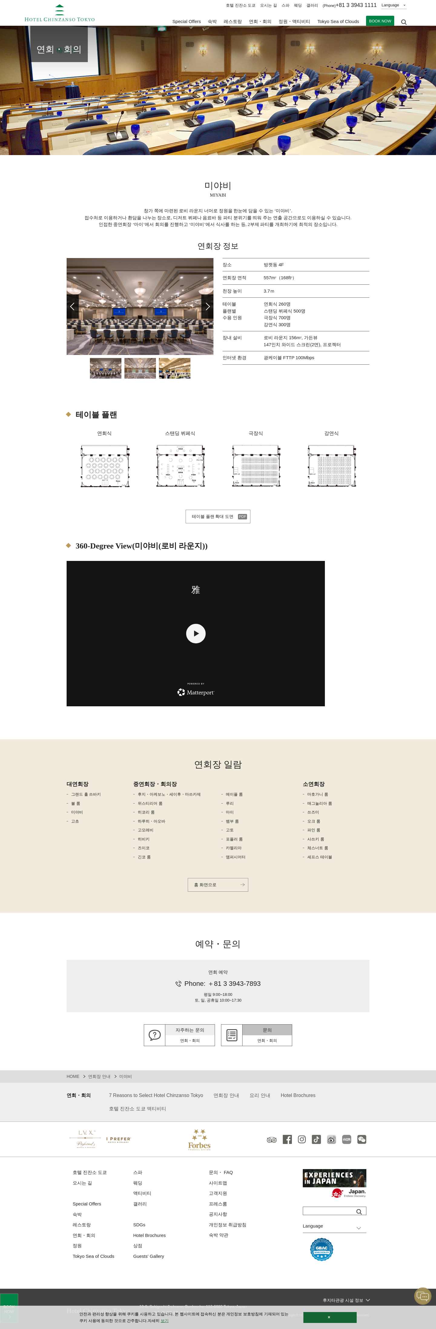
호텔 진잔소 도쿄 (241, 5)
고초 (75, 821)
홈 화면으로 (205, 884)
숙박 (77, 1214)
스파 (285, 5)
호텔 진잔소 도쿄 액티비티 (137, 1108)
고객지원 (218, 1193)
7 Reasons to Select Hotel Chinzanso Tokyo (156, 1095)
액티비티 (142, 1193)
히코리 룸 (146, 812)
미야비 (77, 812)
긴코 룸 (144, 857)
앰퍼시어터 (236, 857)
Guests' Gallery (148, 1256)
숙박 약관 (218, 1235)
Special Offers (187, 21)
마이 (230, 812)
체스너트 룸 (317, 848)
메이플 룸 (234, 794)
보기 (165, 1320)
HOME (73, 1076)
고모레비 (146, 830)
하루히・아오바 (151, 821)
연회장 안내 (99, 1076)
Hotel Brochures (298, 1095)
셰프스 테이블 (319, 857)
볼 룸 (75, 803)
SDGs (139, 1224)
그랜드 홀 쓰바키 (86, 794)
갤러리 (312, 5)
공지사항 (218, 1214)
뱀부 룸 (232, 821)
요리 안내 (259, 1095)
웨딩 (298, 5)
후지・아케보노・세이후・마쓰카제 (169, 794)
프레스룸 (218, 1203)
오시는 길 (268, 5)
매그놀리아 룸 (319, 803)
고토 (230, 830)
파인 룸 (313, 830)
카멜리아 (234, 848)
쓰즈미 (313, 812)
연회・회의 (260, 21)
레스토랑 (82, 1224)
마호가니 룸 (317, 794)
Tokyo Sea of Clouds (338, 21)
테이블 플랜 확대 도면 (213, 516)
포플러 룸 (234, 839)
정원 (77, 1245)
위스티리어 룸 (150, 803)
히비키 (144, 839)
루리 (230, 803)
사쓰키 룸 (315, 839)
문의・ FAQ (221, 1172)
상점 (137, 1245)
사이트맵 (218, 1182)
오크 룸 (313, 821)
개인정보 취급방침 (227, 1224)
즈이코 (144, 848)
